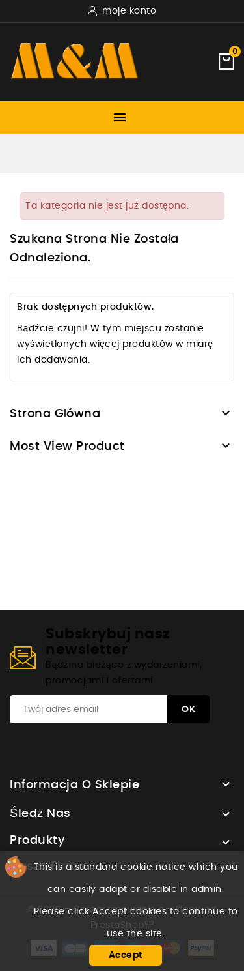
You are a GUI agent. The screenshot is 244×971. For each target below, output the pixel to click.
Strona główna (55, 414)
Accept (125, 955)
